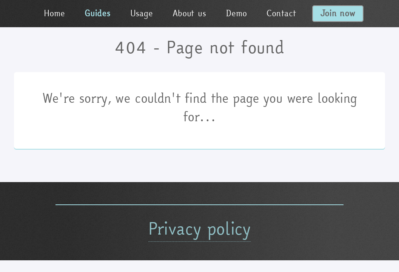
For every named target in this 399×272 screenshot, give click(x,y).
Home (54, 13)
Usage (141, 13)
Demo (236, 13)
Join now (337, 13)
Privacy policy (199, 228)
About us (189, 13)
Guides (97, 13)
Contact (281, 13)
